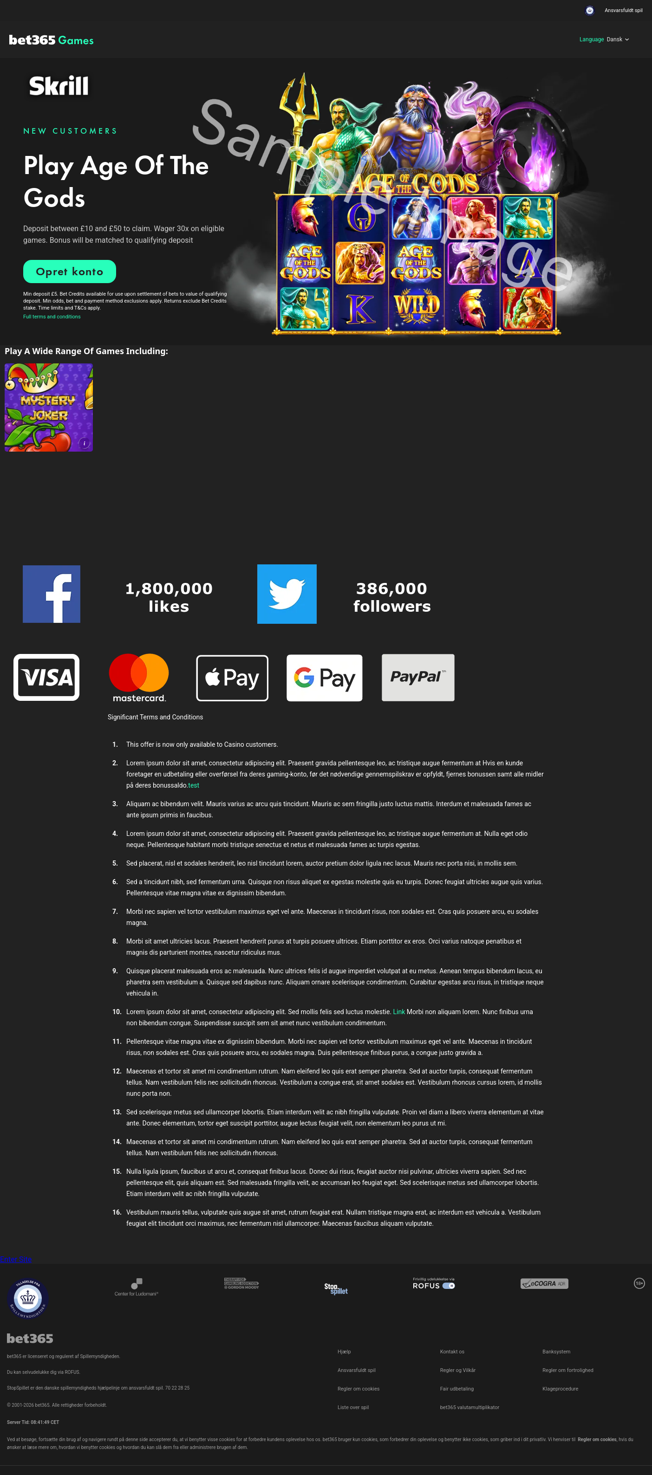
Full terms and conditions (52, 317)
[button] (84, 443)
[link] (49, 407)
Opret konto (70, 271)
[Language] (604, 39)
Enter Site (16, 1259)
